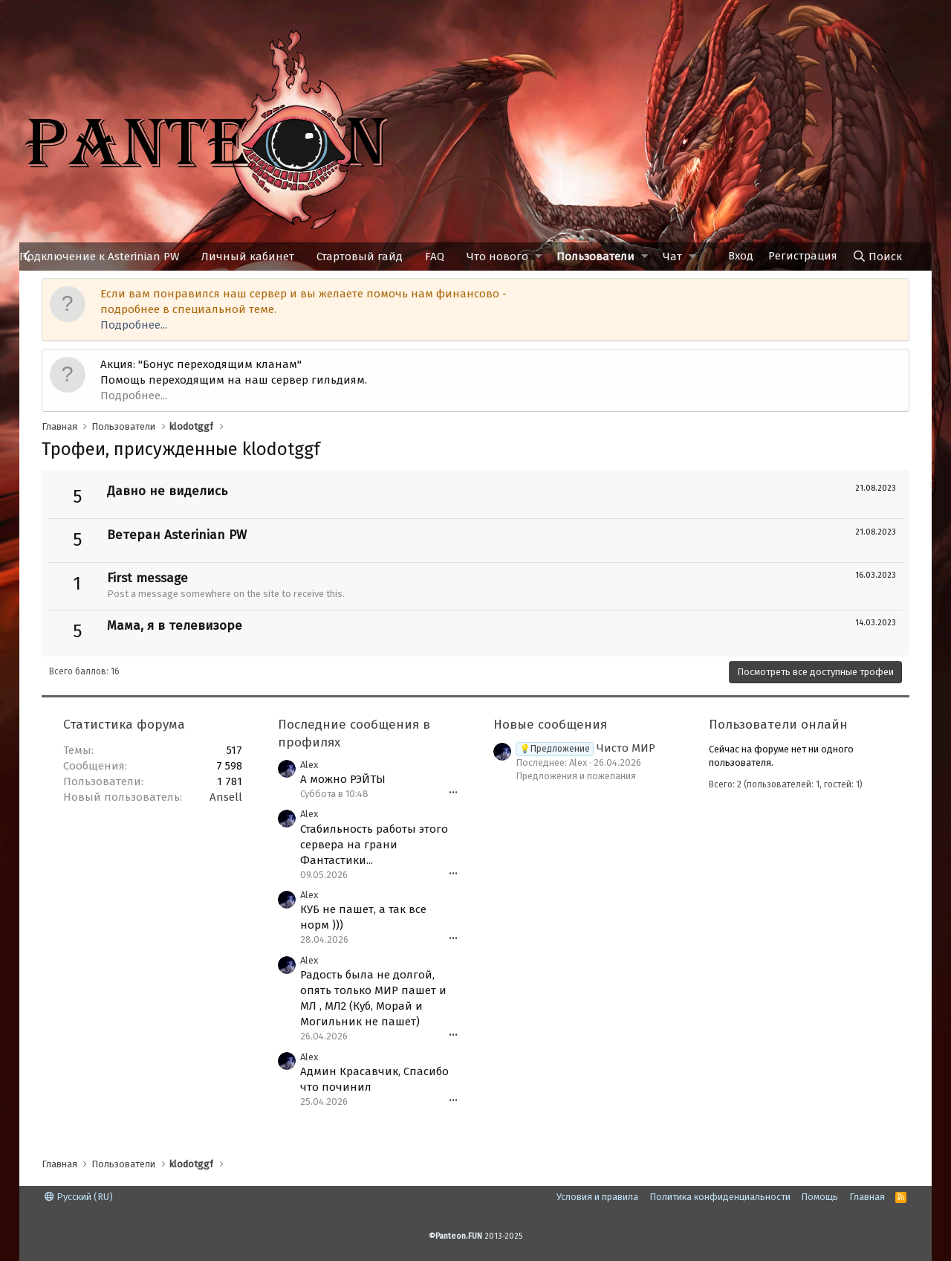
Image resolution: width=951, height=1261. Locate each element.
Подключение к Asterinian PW (99, 256)
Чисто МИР (585, 748)
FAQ (434, 256)
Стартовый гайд (360, 256)
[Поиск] (877, 256)
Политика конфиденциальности (720, 1196)
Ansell (226, 797)
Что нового (497, 256)
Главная (867, 1196)
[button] (538, 257)
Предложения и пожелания (576, 775)
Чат (672, 256)
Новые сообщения (550, 724)
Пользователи (595, 256)
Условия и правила (597, 1196)
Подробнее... (133, 325)
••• (453, 793)
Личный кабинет (247, 256)
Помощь (819, 1196)
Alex (309, 764)
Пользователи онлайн (778, 724)
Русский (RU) (79, 1196)
